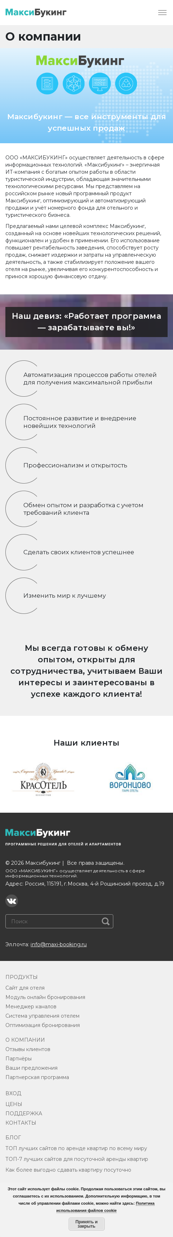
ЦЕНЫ (13, 1104)
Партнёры (18, 1058)
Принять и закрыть (87, 1224)
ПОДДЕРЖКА (23, 1113)
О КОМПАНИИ (25, 1040)
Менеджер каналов (30, 1006)
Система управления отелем (42, 1016)
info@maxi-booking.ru (59, 944)
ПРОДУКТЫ (21, 977)
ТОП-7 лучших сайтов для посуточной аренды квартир (76, 1159)
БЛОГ (13, 1137)
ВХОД (13, 1093)
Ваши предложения (31, 1068)
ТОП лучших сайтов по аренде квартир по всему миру (76, 1148)
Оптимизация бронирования (42, 1025)
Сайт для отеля (25, 988)
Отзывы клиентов (27, 1049)
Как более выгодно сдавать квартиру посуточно (68, 1170)
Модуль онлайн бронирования (45, 997)
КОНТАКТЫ (20, 1123)
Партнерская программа (37, 1077)
